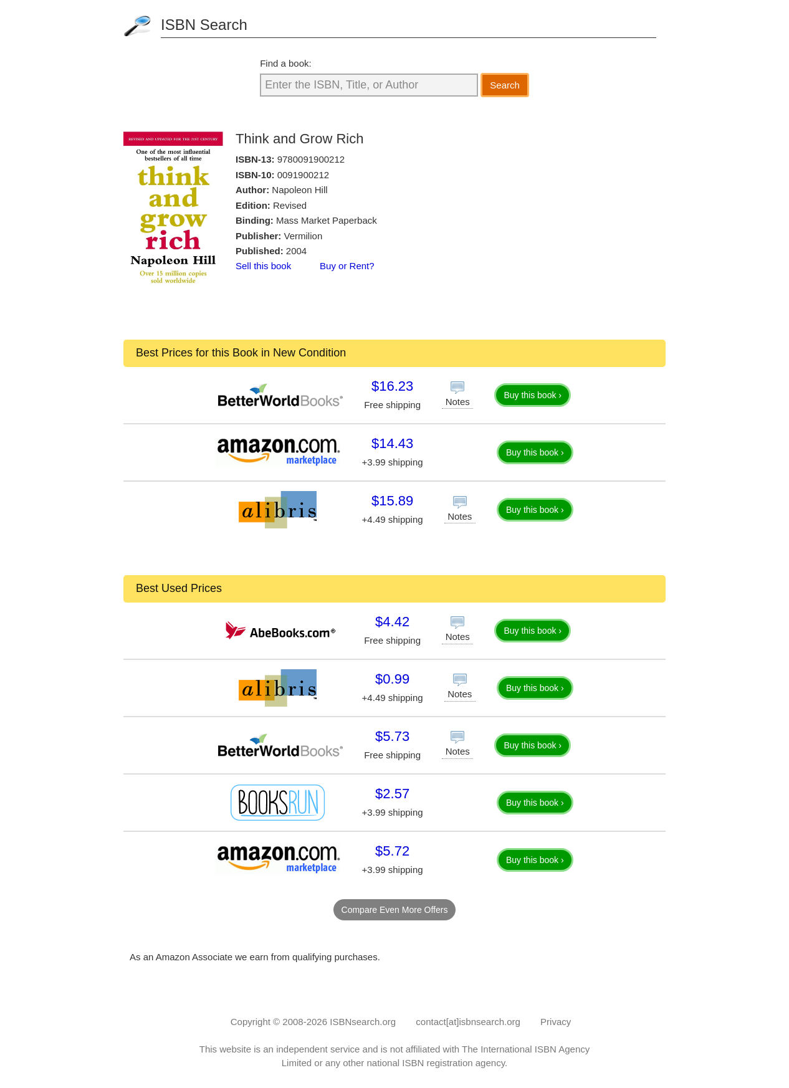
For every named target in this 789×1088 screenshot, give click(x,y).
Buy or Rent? (347, 265)
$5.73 (392, 736)
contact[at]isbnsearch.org (468, 1021)
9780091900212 (311, 159)
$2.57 (392, 793)
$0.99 (392, 679)
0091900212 (303, 174)
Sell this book (263, 265)
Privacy (555, 1021)
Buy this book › (533, 395)
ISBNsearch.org (363, 1021)
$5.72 (392, 851)
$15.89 (392, 500)
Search (505, 85)
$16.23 (392, 386)
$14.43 (392, 443)
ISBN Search (204, 24)
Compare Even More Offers (395, 910)
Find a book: (286, 63)
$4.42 (392, 621)
